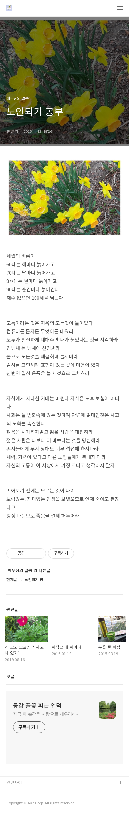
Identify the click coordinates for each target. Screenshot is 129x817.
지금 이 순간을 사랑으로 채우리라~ (46, 714)
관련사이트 (16, 782)
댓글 (10, 676)
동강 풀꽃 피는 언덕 (37, 705)
